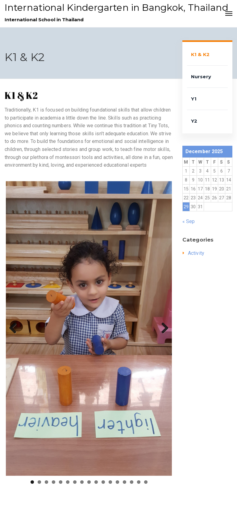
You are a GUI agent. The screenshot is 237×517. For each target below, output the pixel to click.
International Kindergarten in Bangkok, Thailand (116, 7)
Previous (15, 328)
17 (146, 482)
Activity (196, 253)
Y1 (194, 99)
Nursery (201, 76)
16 (138, 482)
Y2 (194, 121)
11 (103, 482)
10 (96, 482)
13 (117, 482)
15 (131, 482)
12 (110, 482)
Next (162, 328)
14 (124, 482)
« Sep (188, 221)
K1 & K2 (200, 54)
